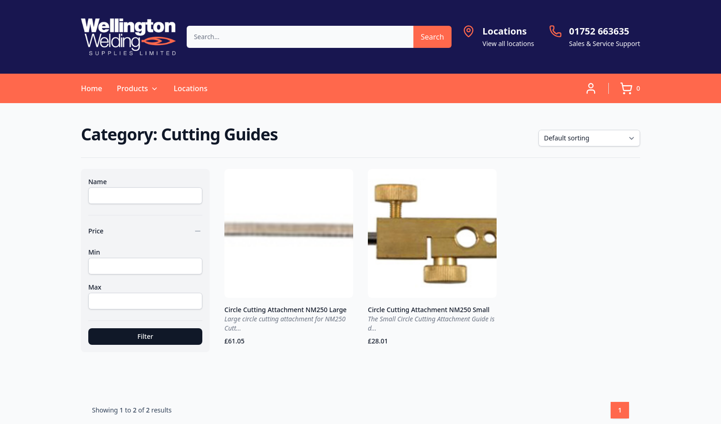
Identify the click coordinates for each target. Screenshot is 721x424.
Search (432, 37)
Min (94, 252)
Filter (145, 336)
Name (97, 181)
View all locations (508, 43)
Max (94, 287)
